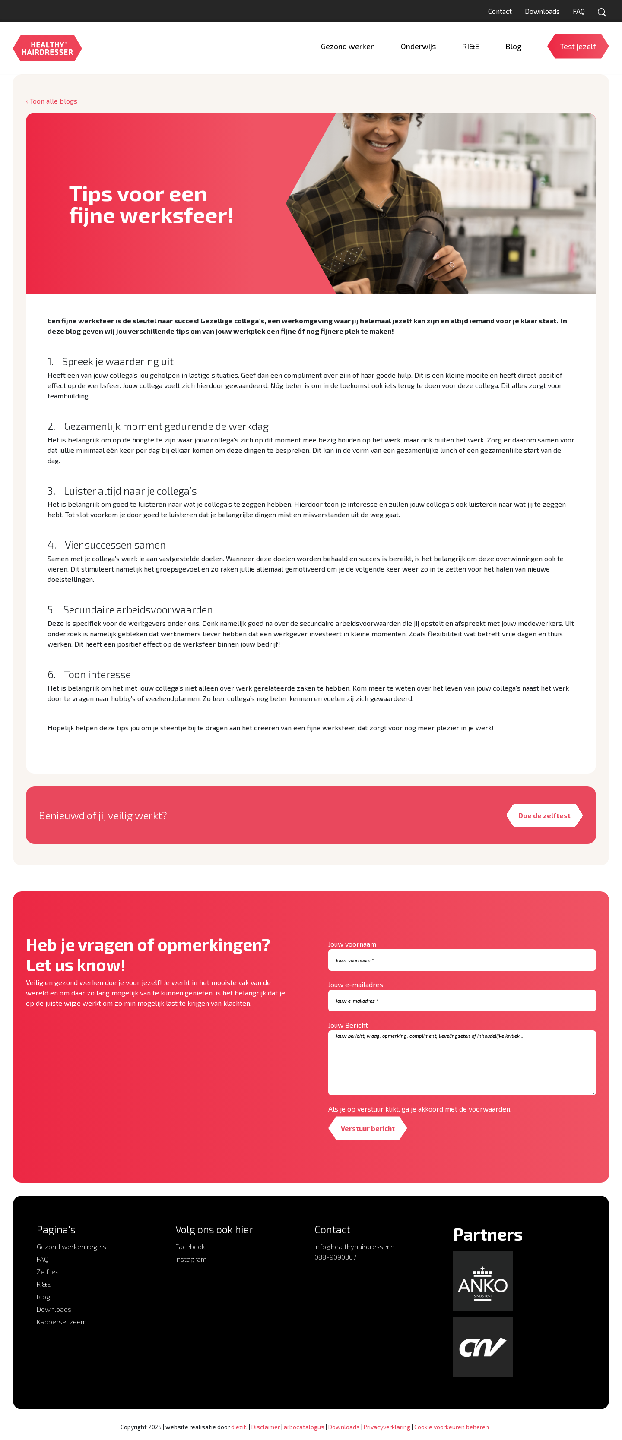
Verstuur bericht (368, 1128)
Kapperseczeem (61, 1322)
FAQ (579, 11)
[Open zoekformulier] (602, 12)
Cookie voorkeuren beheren (451, 1427)
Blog (43, 1297)
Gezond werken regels (71, 1247)
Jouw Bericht (348, 1025)
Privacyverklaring (387, 1427)
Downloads (542, 11)
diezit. (239, 1427)
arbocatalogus (304, 1427)
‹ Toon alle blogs (51, 101)
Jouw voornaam (352, 944)
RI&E (44, 1284)
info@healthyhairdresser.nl (355, 1247)
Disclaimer (265, 1427)
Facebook (190, 1247)
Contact (500, 11)
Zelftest (49, 1272)
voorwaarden (489, 1109)
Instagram (190, 1259)
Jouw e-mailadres (355, 985)
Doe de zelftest (544, 815)
